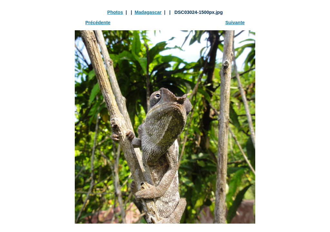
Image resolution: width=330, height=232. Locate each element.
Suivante (235, 22)
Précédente (98, 22)
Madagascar (148, 12)
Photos (115, 12)
